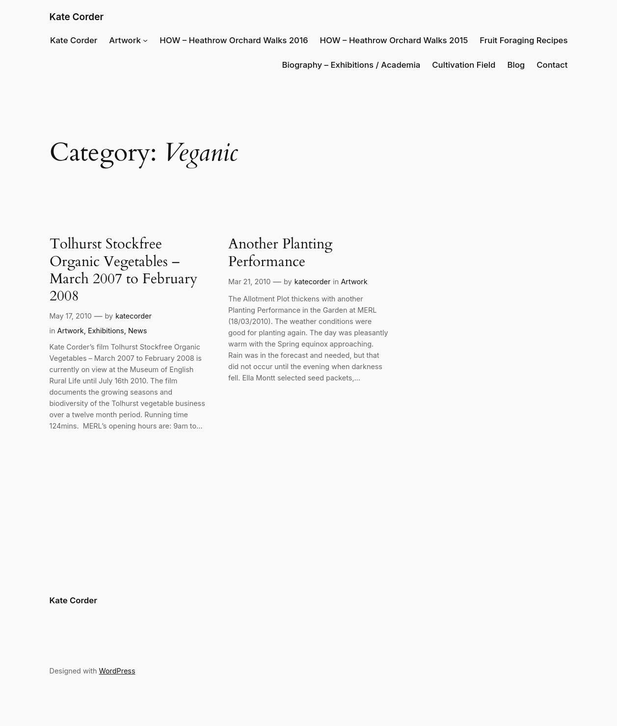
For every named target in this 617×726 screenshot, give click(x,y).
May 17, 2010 (71, 316)
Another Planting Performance (280, 253)
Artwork (125, 40)
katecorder (133, 316)
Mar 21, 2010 (249, 281)
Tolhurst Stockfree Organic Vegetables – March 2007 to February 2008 (123, 270)
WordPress (117, 671)
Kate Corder (77, 17)
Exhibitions (106, 330)
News (137, 330)
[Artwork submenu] (145, 40)
